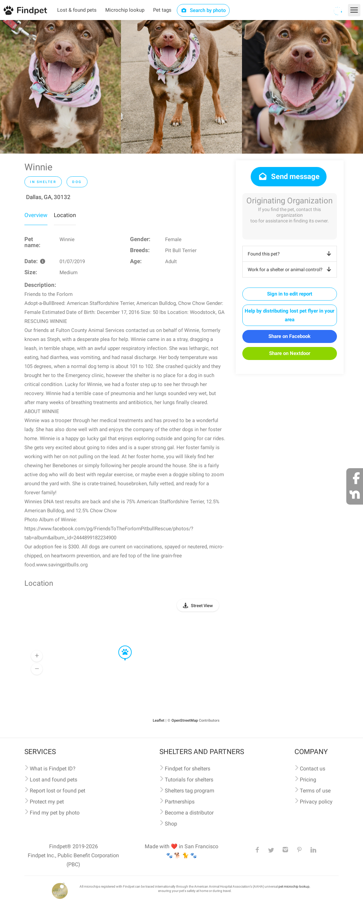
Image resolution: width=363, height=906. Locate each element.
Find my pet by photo (55, 812)
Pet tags (162, 10)
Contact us (312, 768)
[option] (60, 87)
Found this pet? (291, 253)
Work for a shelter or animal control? (291, 269)
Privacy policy (316, 801)
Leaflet (158, 720)
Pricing (308, 779)
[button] (120, 646)
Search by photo (203, 10)
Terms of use (315, 790)
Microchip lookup (124, 10)
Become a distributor (189, 812)
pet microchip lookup (294, 886)
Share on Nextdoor (289, 353)
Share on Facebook (289, 336)
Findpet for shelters (187, 768)
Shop (171, 824)
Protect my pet (47, 801)
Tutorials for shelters (189, 779)
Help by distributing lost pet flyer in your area (289, 315)
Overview (35, 215)
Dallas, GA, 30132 (48, 197)
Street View (202, 605)
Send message (289, 176)
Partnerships (180, 801)
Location (65, 215)
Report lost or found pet (57, 790)
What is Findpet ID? (53, 768)
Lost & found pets (77, 10)
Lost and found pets (53, 779)
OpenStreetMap (184, 720)
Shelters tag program (189, 790)
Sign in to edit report (289, 294)
